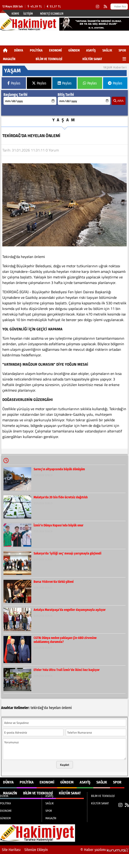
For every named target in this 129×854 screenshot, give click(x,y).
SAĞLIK (107, 50)
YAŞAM (64, 120)
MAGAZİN (9, 59)
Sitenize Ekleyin (36, 850)
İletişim (28, 13)
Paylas (13, 83)
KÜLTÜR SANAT (92, 59)
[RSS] (105, 6)
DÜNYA (18, 50)
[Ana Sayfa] (5, 50)
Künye (15, 13)
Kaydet (64, 764)
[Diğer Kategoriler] (124, 59)
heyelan (55, 708)
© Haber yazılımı (104, 850)
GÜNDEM (74, 50)
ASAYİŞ (91, 50)
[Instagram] (97, 6)
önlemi (67, 708)
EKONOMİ (55, 50)
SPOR (122, 50)
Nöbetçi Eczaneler (51, 13)
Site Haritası (11, 850)
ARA (118, 101)
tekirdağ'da (39, 708)
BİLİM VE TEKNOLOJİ (49, 59)
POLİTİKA (36, 50)
